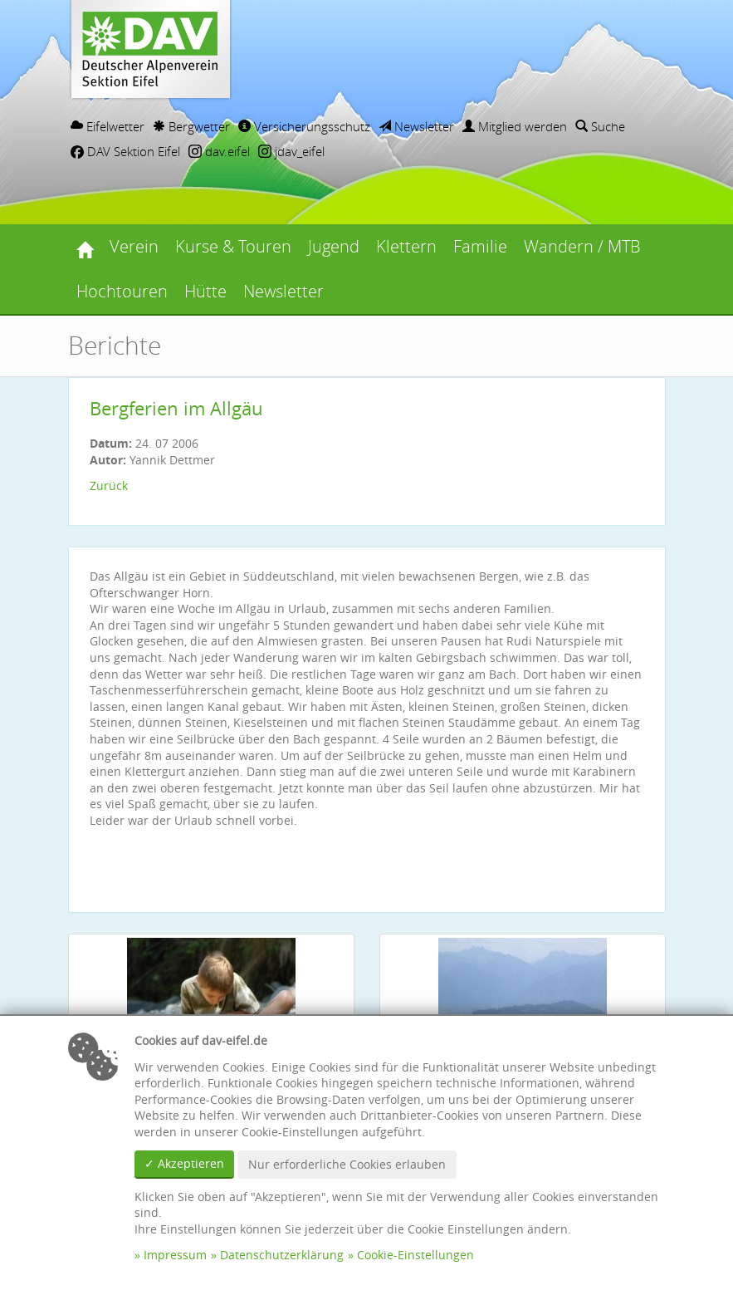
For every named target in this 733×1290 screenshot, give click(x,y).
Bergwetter (191, 126)
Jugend (333, 246)
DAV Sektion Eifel (125, 151)
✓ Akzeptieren (184, 1163)
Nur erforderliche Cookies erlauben (347, 1164)
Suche (600, 126)
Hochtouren (122, 291)
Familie (480, 246)
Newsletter (416, 126)
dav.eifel (219, 151)
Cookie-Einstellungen (415, 1255)
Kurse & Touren (233, 246)
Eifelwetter (107, 126)
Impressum (175, 1255)
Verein (134, 246)
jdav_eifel (291, 151)
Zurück (109, 485)
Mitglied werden (514, 126)
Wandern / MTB (582, 246)
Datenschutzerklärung (282, 1255)
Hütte (205, 291)
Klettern (406, 246)
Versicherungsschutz (304, 126)
